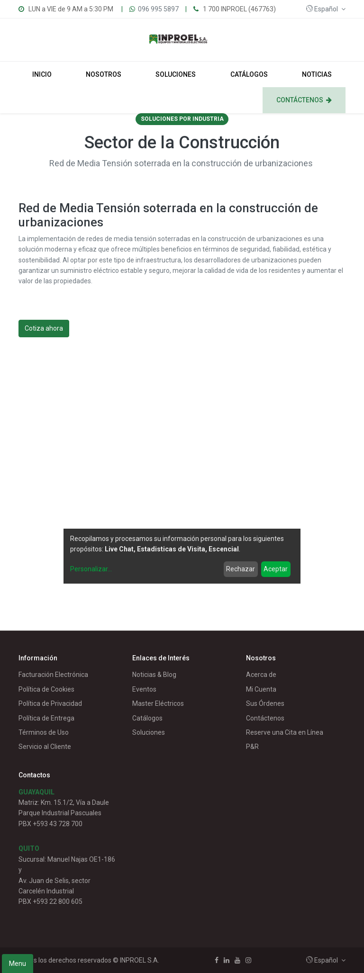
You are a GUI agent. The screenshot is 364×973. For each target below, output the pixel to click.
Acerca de (261, 674)
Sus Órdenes (265, 703)
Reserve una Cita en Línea (284, 732)
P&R (252, 746)
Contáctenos (265, 718)
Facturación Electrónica (53, 674)
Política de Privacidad (50, 703)
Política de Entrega (46, 718)
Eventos (144, 689)
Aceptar (276, 569)
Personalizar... (91, 569)
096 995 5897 (158, 9)
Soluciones (148, 732)
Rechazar (240, 569)
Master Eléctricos (158, 703)
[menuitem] (41, 74)
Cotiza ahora (44, 328)
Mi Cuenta (261, 689)
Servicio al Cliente (44, 746)
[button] (326, 9)
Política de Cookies (46, 689)
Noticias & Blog (154, 674)
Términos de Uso (43, 732)
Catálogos (147, 718)
